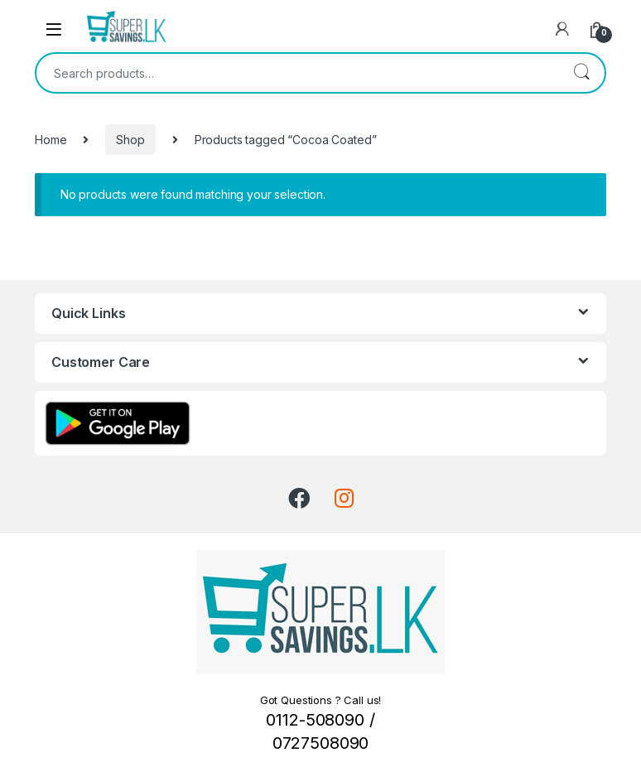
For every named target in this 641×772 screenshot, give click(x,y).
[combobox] (297, 73)
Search (581, 73)
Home (50, 140)
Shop (130, 140)
